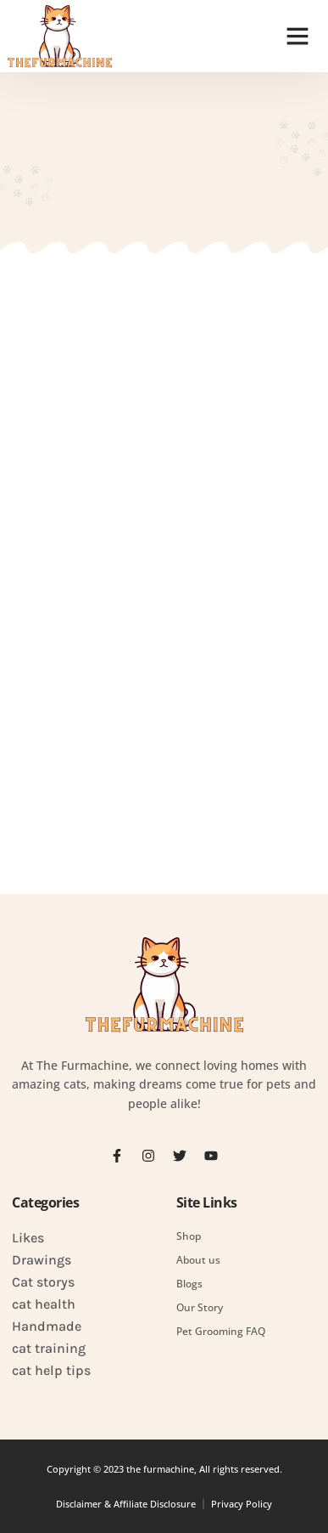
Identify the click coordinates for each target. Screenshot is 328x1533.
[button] (297, 36)
